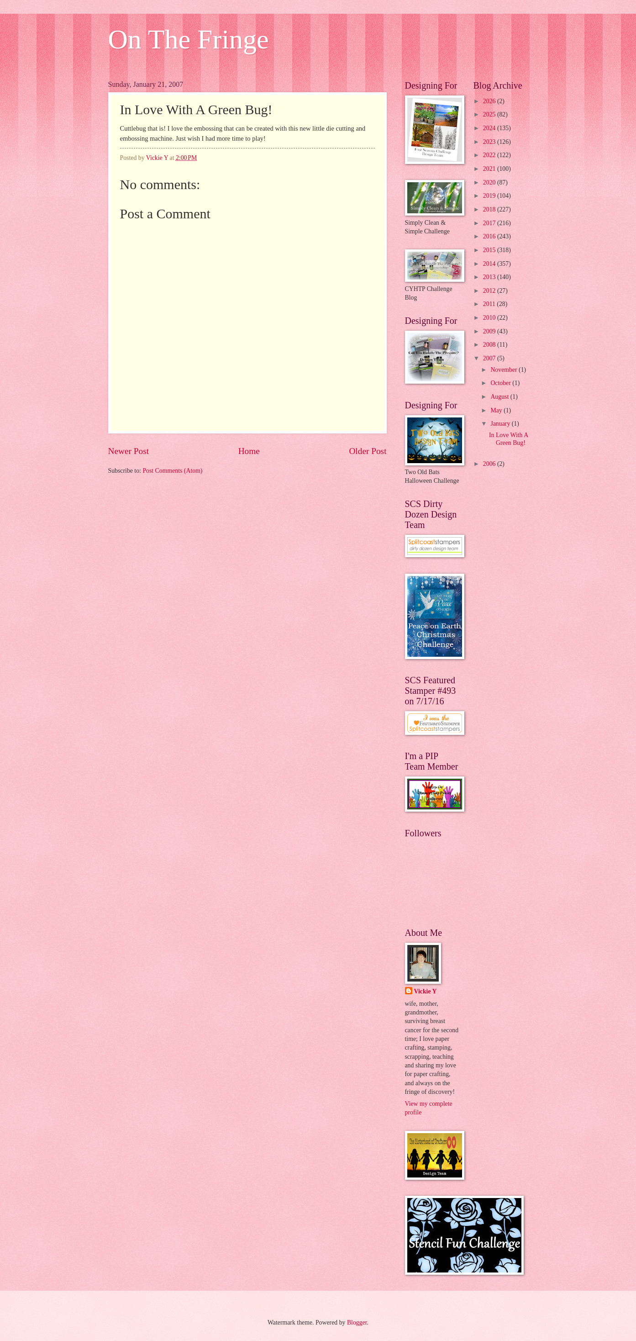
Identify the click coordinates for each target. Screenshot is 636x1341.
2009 (490, 331)
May (497, 410)
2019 (490, 195)
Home (249, 451)
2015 (490, 250)
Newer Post (128, 451)
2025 (490, 114)
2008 (490, 344)
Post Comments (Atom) (172, 470)
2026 (490, 101)
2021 (490, 168)
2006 (490, 463)
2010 (490, 317)
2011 (490, 304)
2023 (490, 141)
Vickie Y (425, 991)
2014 (490, 263)
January (500, 423)
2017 (490, 223)
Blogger (357, 1322)
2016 (490, 236)
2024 (490, 128)
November (504, 369)
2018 (490, 209)
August (500, 396)
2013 (490, 277)
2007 (490, 358)
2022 (490, 155)
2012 (490, 290)
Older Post (367, 451)
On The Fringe (188, 39)
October (501, 383)
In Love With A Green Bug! (508, 439)
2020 (490, 182)
